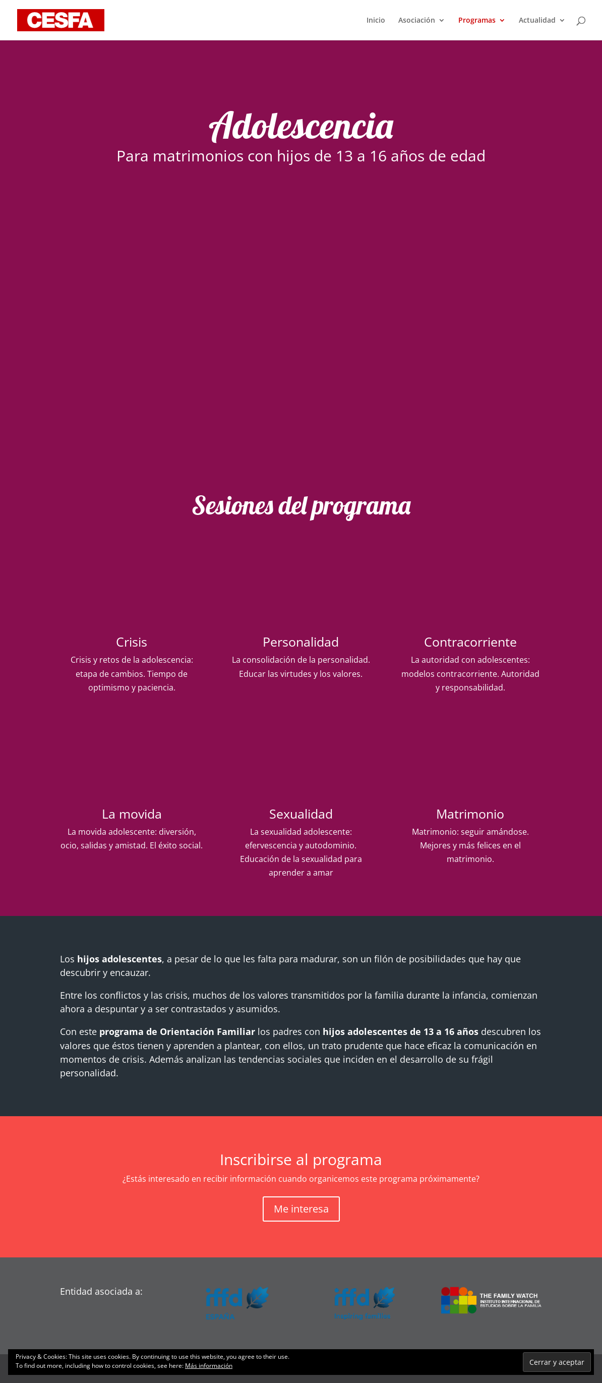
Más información (208, 1365)
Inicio (376, 21)
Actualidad (537, 21)
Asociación (416, 21)
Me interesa (301, 1209)
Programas (477, 21)
